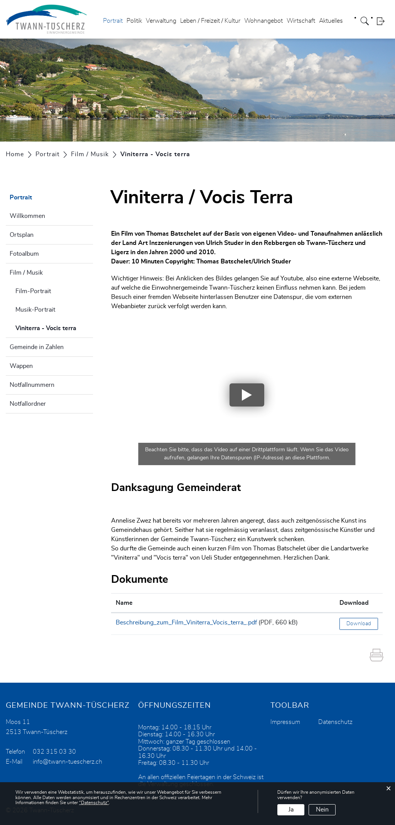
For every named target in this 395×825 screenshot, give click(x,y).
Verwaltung (161, 21)
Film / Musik (26, 273)
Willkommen (27, 216)
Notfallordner (28, 404)
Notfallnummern (32, 385)
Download (358, 623)
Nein (322, 809)
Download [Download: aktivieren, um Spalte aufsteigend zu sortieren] (354, 603)
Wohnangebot (263, 21)
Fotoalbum (24, 254)
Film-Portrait (33, 291)
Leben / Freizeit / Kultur (210, 21)
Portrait (113, 21)
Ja (291, 809)
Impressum (285, 722)
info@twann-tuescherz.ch (67, 762)
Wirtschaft (301, 21)
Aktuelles (331, 21)
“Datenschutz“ (94, 802)
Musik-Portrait (35, 310)
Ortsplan (22, 235)
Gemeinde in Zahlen (37, 347)
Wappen (21, 366)
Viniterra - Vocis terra (54, 327)
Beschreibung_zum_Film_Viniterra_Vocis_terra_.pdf (186, 622)
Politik (134, 21)
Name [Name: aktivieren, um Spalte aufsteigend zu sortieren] (124, 603)
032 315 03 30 (54, 752)
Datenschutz (335, 722)
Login (383, 21)
